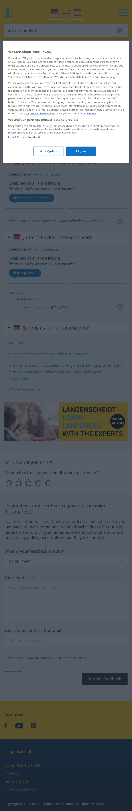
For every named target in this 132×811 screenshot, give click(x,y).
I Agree (81, 195)
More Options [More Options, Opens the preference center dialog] (48, 195)
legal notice (89, 157)
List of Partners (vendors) (24, 181)
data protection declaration (39, 157)
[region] (66, 146)
